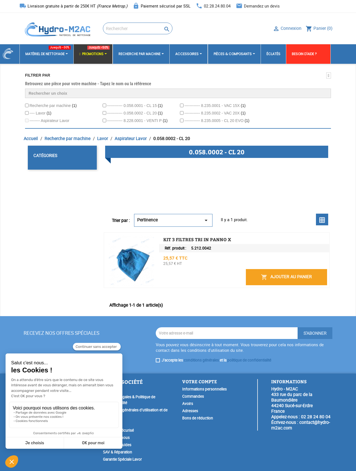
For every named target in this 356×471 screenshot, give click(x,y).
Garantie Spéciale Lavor (122, 459)
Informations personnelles (204, 389)
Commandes (193, 396)
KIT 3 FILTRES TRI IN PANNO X (197, 239)
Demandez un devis (262, 6)
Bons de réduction (197, 418)
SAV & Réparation (117, 452)
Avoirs (187, 403)
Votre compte (199, 381)
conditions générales (201, 360)
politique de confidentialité (249, 360)
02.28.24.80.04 (217, 6)
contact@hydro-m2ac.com (300, 425)
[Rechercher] (137, 28)
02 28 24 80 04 (315, 417)
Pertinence (173, 220)
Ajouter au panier (286, 277)
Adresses (190, 410)
